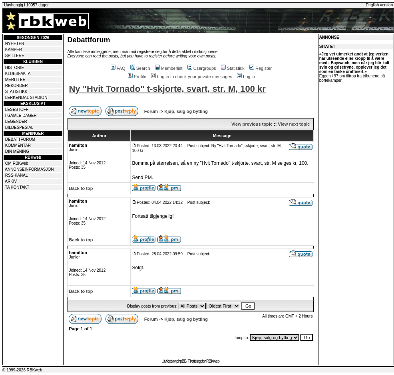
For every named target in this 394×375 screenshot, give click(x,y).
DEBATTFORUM (20, 139)
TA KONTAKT (17, 187)
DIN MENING (17, 151)
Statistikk (233, 68)
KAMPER (13, 49)
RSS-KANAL (16, 175)
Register (260, 68)
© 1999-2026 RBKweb (22, 370)
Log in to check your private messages (191, 76)
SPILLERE (14, 55)
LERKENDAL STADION (26, 97)
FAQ (118, 68)
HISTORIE (14, 67)
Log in (246, 76)
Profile (137, 76)
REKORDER (16, 85)
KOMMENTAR (18, 145)
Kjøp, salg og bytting (186, 111)
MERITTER (15, 79)
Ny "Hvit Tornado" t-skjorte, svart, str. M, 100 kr (167, 89)
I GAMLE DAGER (21, 115)
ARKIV (11, 181)
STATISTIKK (16, 91)
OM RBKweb (16, 163)
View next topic (294, 124)
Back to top (81, 188)
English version (379, 5)
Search (140, 68)
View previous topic (252, 124)
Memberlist (169, 68)
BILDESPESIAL (19, 127)
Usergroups (201, 68)
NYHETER (14, 43)
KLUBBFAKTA (18, 73)
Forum (151, 111)
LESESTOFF (16, 109)
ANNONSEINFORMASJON (29, 169)
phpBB (181, 361)
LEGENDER (16, 121)
